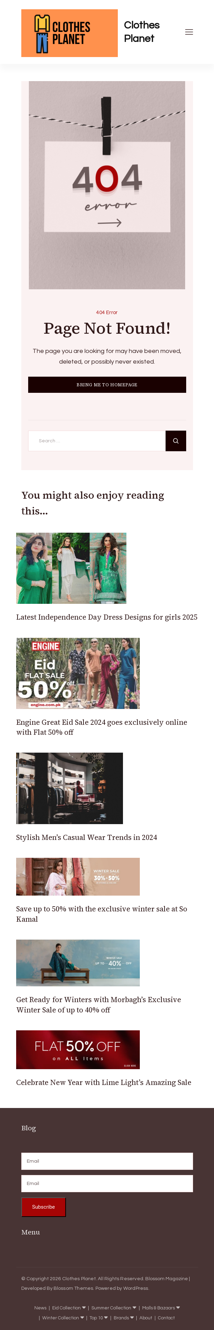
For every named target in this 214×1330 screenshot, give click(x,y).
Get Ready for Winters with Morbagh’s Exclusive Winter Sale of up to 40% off (98, 1005)
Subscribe (43, 1207)
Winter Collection (60, 1318)
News (40, 1308)
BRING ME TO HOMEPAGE (107, 385)
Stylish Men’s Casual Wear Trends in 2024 (86, 837)
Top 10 (96, 1318)
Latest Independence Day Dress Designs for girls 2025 (107, 617)
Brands (121, 1318)
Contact (166, 1318)
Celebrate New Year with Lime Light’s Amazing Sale (103, 1082)
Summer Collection (111, 1308)
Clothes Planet (141, 32)
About (145, 1318)
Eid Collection (66, 1308)
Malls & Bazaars (158, 1308)
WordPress (135, 1288)
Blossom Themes (73, 1288)
